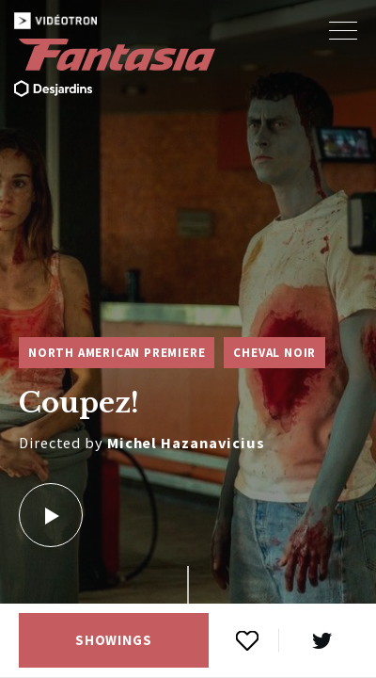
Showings (113, 640)
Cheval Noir (274, 353)
